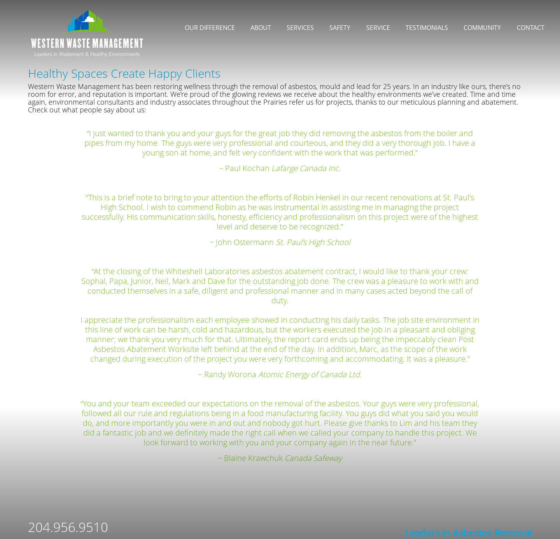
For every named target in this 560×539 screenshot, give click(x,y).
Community (482, 27)
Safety (339, 27)
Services (300, 27)
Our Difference (210, 27)
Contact (530, 27)
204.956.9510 (68, 527)
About (260, 27)
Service (378, 27)
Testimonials (427, 27)
